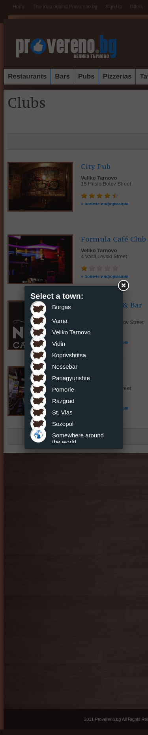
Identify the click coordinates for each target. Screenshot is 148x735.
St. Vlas (62, 412)
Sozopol (62, 423)
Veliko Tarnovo (71, 332)
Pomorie (63, 389)
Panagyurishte (71, 378)
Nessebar (64, 366)
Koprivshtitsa (69, 355)
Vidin (58, 343)
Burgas (61, 307)
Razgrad (63, 401)
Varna (59, 320)
